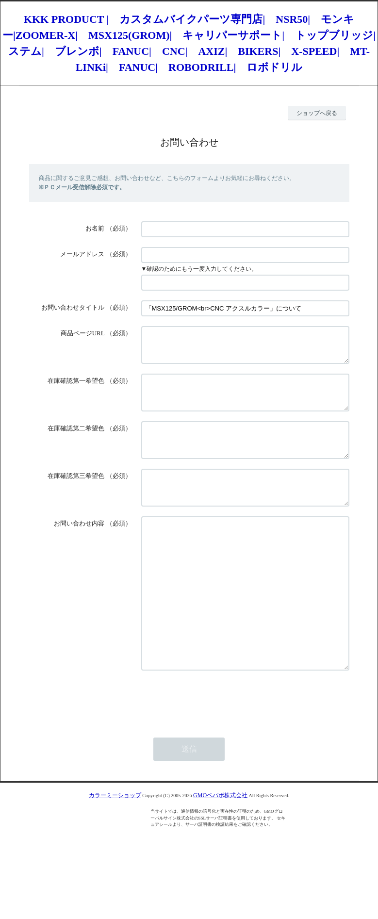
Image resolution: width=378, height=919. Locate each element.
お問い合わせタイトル (72, 307)
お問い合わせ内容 (79, 546)
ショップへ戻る (316, 113)
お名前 (94, 228)
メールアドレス (82, 254)
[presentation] (215, 752)
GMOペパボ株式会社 (220, 847)
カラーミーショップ (115, 847)
